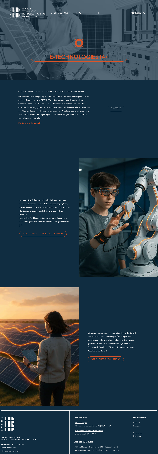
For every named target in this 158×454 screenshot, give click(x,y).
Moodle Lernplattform (109, 447)
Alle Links (116, 450)
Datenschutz (137, 433)
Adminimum (95, 447)
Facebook (136, 423)
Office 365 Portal (93, 450)
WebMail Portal (105, 450)
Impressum (137, 436)
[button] (78, 13)
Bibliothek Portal (80, 450)
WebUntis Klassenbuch (82, 447)
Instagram (136, 426)
